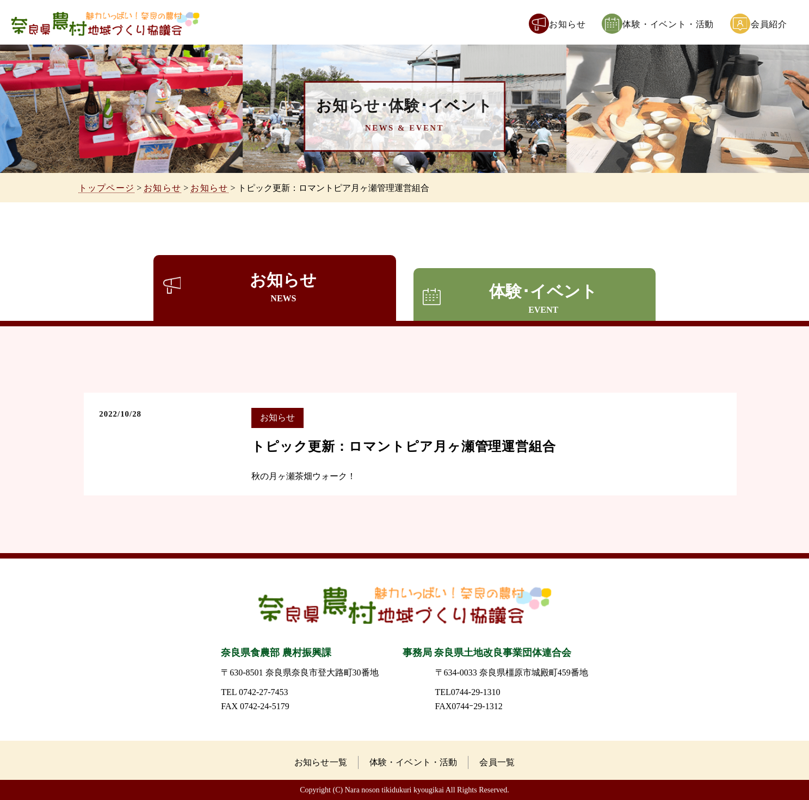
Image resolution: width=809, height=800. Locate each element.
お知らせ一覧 (320, 762)
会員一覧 (497, 762)
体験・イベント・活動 (413, 762)
